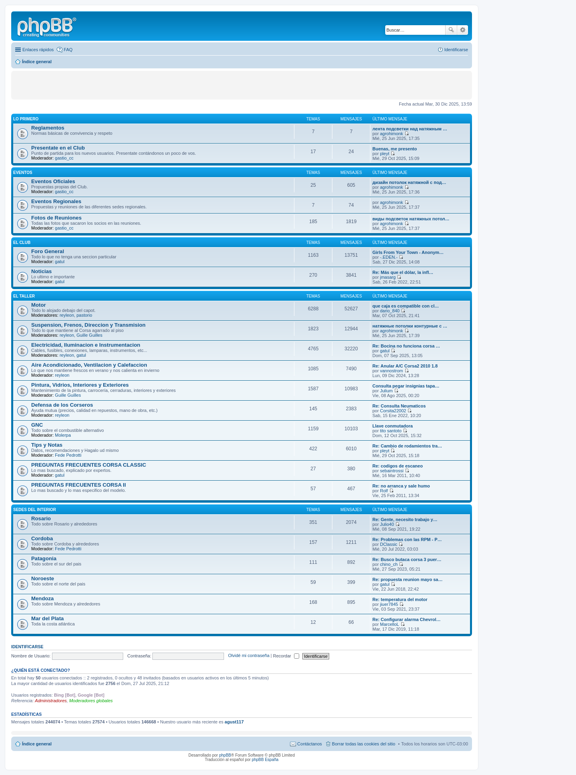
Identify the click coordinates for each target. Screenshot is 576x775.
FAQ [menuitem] (68, 49)
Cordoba (42, 538)
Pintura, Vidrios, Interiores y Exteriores (80, 385)
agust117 (234, 721)
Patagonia (43, 558)
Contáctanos (309, 743)
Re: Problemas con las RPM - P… (407, 539)
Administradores (50, 700)
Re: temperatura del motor (400, 599)
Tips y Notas (46, 445)
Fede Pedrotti (68, 455)
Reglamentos (47, 128)
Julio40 (387, 524)
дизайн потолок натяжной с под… (409, 182)
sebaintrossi (392, 470)
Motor (38, 305)
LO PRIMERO (25, 119)
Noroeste (42, 578)
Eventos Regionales (56, 201)
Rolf (384, 490)
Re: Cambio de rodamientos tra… (407, 445)
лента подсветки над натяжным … (409, 128)
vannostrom (391, 370)
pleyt (384, 153)
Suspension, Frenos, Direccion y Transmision (88, 325)
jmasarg (388, 277)
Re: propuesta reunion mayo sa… (407, 579)
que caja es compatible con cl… (405, 306)
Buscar (451, 30)
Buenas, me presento (394, 148)
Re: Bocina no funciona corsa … (406, 346)
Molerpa (63, 435)
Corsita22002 (393, 410)
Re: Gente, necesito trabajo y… (405, 519)
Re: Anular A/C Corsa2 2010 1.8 (405, 366)
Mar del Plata (47, 618)
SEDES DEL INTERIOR (34, 509)
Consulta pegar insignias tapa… (405, 386)
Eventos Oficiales (53, 181)
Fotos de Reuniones (56, 218)
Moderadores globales (91, 700)
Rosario (41, 518)
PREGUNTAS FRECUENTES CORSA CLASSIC (88, 465)
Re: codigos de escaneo (397, 465)
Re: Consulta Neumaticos (399, 405)
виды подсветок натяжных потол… (411, 218)
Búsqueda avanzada (462, 30)
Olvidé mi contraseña (248, 655)
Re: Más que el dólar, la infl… (402, 272)
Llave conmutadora (392, 425)
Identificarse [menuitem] (456, 49)
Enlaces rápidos (38, 49)
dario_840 (390, 310)
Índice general (37, 743)
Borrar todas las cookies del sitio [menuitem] (363, 743)
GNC (37, 425)
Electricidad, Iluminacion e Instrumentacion (85, 345)
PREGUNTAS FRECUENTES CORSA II (78, 485)
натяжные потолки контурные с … (409, 326)
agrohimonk (391, 133)
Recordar (286, 655)
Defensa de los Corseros (62, 405)
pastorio (84, 315)
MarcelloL (389, 624)
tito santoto (391, 430)
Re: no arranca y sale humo (401, 485)
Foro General (47, 251)
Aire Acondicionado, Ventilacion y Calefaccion (89, 365)
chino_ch (389, 564)
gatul (59, 261)
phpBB (225, 755)
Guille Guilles (89, 335)
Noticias (41, 271)
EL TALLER (24, 296)
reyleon (67, 315)
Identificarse (27, 646)
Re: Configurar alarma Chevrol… (406, 619)
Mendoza (42, 598)
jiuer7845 (389, 604)
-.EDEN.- (389, 257)
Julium (386, 390)
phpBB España (265, 759)
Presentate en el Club (58, 148)
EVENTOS (22, 172)
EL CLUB (21, 242)
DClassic (388, 544)
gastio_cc (64, 158)
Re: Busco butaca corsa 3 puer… (406, 559)
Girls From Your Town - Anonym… (408, 252)
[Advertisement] (99, 85)
